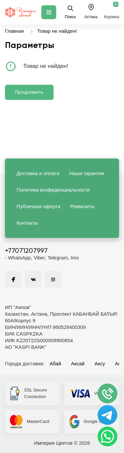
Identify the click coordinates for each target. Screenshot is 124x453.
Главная (14, 31)
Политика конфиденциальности (53, 190)
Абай (55, 363)
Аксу (100, 363)
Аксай (78, 363)
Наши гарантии (86, 173)
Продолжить (29, 92)
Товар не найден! (57, 31)
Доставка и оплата (38, 173)
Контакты (27, 223)
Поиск (70, 12)
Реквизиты (82, 206)
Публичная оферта (38, 206)
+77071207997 (26, 251)
